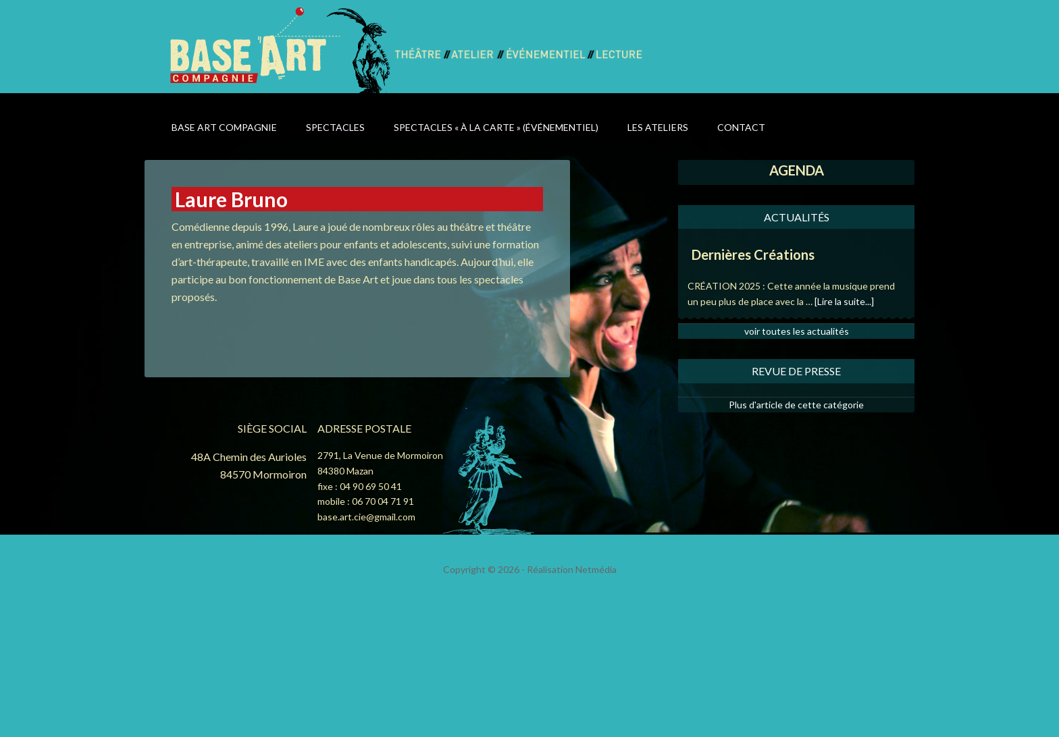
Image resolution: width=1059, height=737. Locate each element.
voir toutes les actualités (796, 331)
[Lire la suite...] (844, 301)
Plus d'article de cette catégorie (796, 404)
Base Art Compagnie (281, 49)
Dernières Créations (753, 254)
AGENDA (796, 170)
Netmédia (596, 569)
